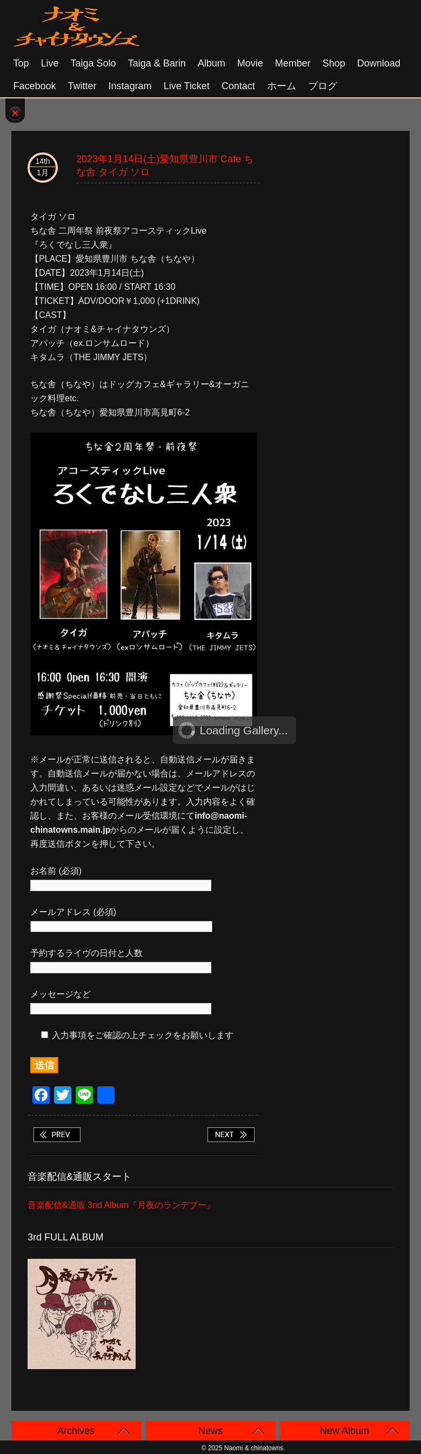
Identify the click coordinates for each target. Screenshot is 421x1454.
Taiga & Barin (157, 63)
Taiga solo (93, 63)
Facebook (35, 86)
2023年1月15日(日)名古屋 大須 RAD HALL (231, 1135)
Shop (334, 63)
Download (378, 63)
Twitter (82, 86)
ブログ (322, 86)
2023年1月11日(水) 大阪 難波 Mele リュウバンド (57, 1135)
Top (21, 63)
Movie (250, 63)
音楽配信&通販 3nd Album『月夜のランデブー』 (121, 1205)
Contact (238, 86)
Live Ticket (187, 86)
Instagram (130, 86)
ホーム (281, 86)
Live (50, 63)
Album (211, 63)
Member (293, 63)
